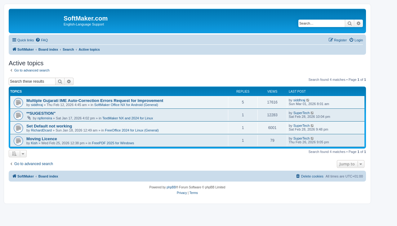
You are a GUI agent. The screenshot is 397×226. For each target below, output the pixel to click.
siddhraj (37, 105)
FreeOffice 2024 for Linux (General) (131, 130)
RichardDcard (41, 130)
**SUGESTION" (41, 113)
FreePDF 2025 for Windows (113, 143)
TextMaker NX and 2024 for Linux (127, 118)
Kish (34, 143)
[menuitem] (41, 40)
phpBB (171, 187)
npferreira (45, 118)
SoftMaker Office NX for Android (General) (126, 105)
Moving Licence (41, 138)
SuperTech (301, 113)
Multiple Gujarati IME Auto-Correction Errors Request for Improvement (94, 100)
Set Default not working (49, 126)
